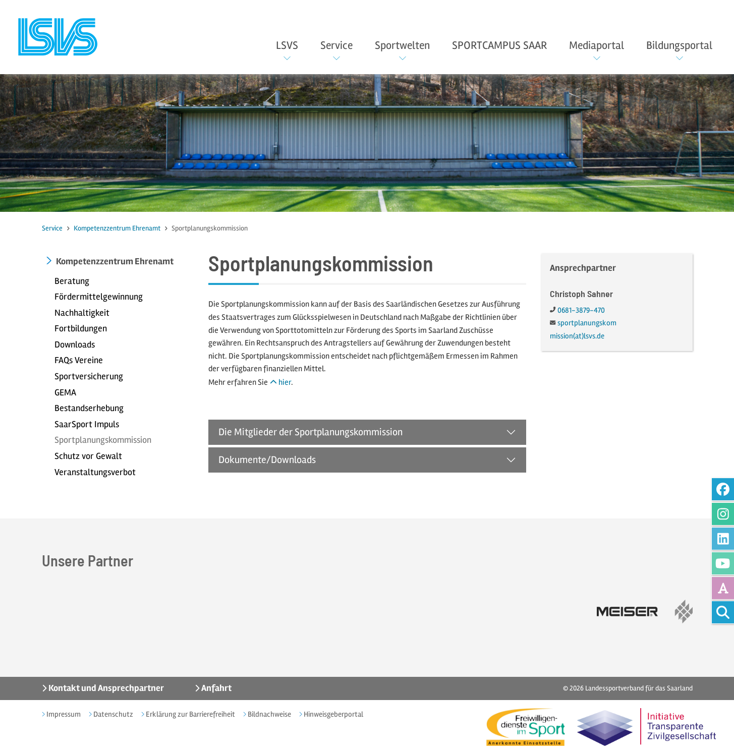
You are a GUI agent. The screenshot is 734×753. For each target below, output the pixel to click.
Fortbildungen (80, 328)
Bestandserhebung (89, 408)
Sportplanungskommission (102, 439)
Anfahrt (216, 687)
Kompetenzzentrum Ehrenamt (117, 228)
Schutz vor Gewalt (88, 455)
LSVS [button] (287, 45)
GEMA (65, 392)
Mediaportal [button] (596, 45)
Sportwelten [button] (402, 45)
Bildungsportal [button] (679, 45)
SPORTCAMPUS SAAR (499, 45)
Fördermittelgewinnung (98, 296)
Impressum (63, 714)
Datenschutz (112, 714)
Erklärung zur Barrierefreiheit (189, 714)
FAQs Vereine (78, 360)
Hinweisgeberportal (332, 714)
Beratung (71, 280)
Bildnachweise (268, 714)
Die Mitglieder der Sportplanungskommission (310, 432)
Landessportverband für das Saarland (639, 688)
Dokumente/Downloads (267, 459)
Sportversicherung (88, 376)
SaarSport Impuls (86, 424)
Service (52, 228)
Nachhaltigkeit (81, 312)
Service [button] (336, 45)
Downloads (74, 344)
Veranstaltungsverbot (95, 472)
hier (284, 382)
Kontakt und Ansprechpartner (105, 687)
